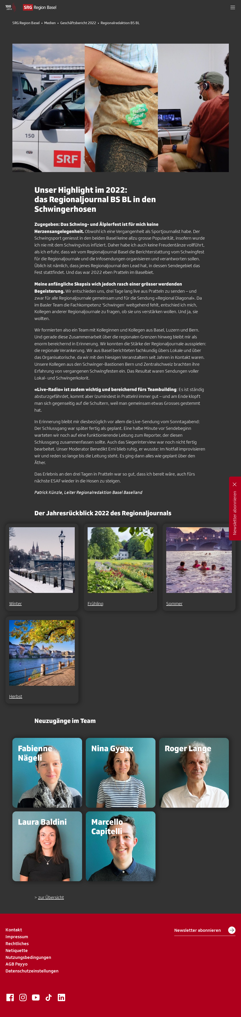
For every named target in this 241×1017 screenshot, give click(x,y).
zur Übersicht (51, 897)
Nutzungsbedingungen (28, 957)
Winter (15, 603)
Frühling (95, 603)
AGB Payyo (17, 963)
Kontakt (14, 929)
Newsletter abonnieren (204, 930)
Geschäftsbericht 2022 (78, 23)
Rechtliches (17, 943)
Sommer (174, 603)
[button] (232, 7)
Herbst (15, 696)
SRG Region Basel (26, 23)
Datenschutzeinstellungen (32, 970)
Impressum (17, 936)
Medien (50, 23)
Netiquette (17, 950)
